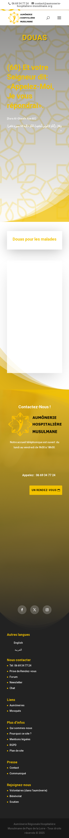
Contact (14, 767)
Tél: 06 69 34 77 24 (20, 665)
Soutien (14, 801)
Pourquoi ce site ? (20, 733)
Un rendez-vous (44, 490)
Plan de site (17, 750)
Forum (14, 676)
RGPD (13, 745)
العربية (18, 649)
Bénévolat (16, 796)
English (18, 642)
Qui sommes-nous (21, 728)
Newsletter (16, 682)
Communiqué (18, 773)
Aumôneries (17, 705)
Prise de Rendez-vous (23, 671)
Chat (12, 688)
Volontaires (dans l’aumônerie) (28, 790)
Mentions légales (20, 739)
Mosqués (15, 710)
